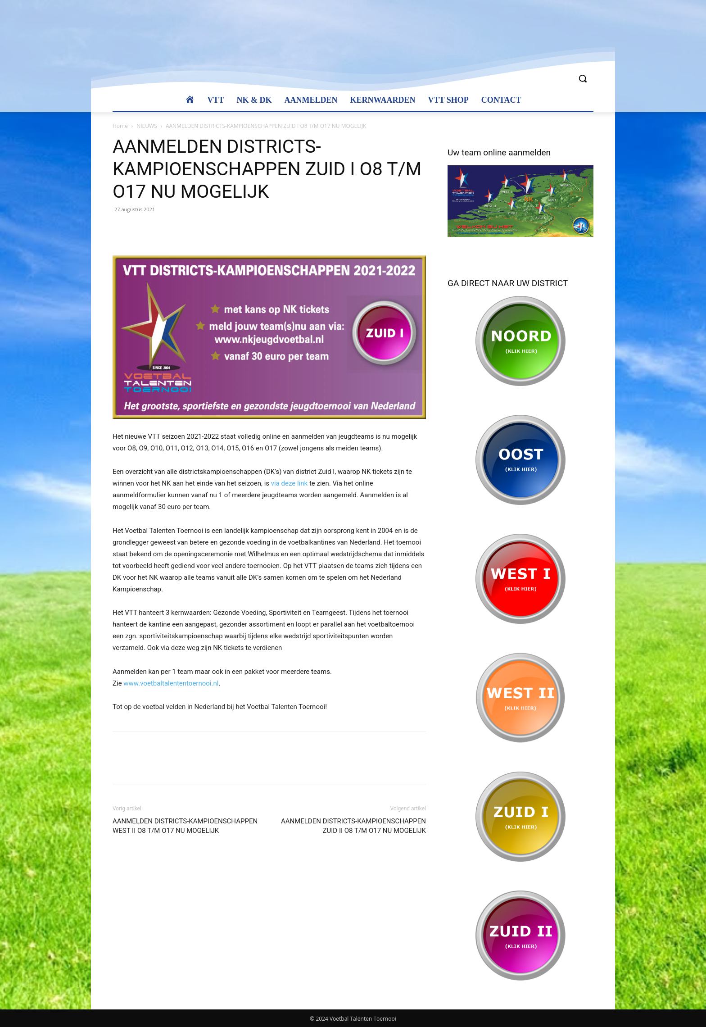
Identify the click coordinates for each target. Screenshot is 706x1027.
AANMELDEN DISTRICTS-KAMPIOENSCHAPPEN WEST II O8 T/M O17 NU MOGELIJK (185, 826)
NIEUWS (146, 126)
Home (120, 126)
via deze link (289, 483)
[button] (582, 78)
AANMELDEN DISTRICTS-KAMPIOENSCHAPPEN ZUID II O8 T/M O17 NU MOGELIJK (353, 826)
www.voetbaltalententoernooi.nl (170, 683)
